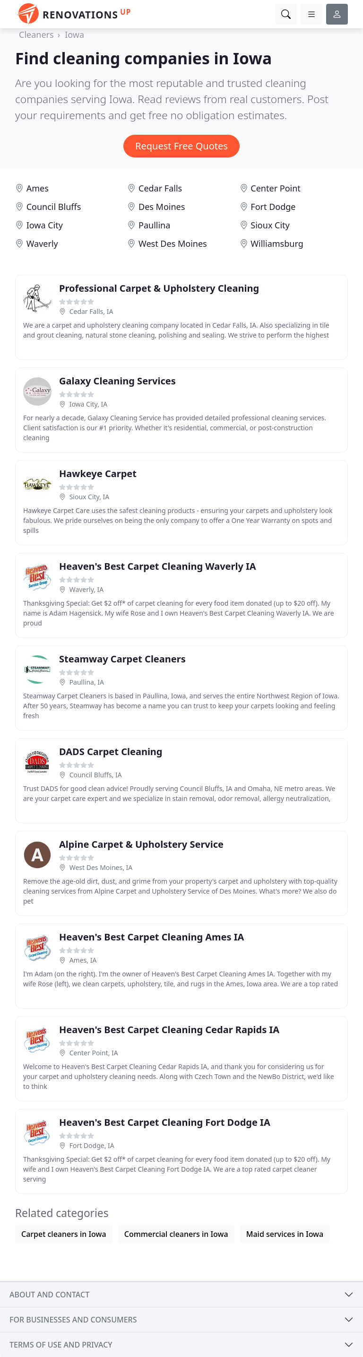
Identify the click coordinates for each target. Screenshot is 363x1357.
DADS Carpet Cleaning (111, 751)
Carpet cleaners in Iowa (63, 1234)
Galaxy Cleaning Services (117, 380)
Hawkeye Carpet (98, 473)
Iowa (74, 34)
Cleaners (36, 34)
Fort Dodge (273, 206)
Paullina (154, 225)
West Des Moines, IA (101, 867)
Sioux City (270, 225)
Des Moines (161, 206)
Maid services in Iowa (284, 1234)
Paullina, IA (86, 682)
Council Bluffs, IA (95, 774)
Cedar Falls (160, 188)
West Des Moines (172, 243)
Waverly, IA (86, 589)
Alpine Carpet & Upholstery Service (141, 844)
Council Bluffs (53, 206)
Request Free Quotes (181, 145)
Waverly (42, 243)
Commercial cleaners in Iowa (176, 1234)
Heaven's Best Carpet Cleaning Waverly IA (157, 566)
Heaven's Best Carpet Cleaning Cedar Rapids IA (169, 1029)
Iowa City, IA (88, 404)
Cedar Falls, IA (91, 311)
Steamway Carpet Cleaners (122, 658)
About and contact (49, 1294)
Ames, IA (83, 960)
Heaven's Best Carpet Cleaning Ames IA (151, 937)
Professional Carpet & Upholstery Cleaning (159, 288)
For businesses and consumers (73, 1319)
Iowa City (44, 225)
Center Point (275, 188)
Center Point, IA (93, 1052)
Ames (37, 188)
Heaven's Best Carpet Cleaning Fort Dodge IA (164, 1122)
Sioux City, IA (89, 496)
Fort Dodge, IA (91, 1145)
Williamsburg (277, 243)
